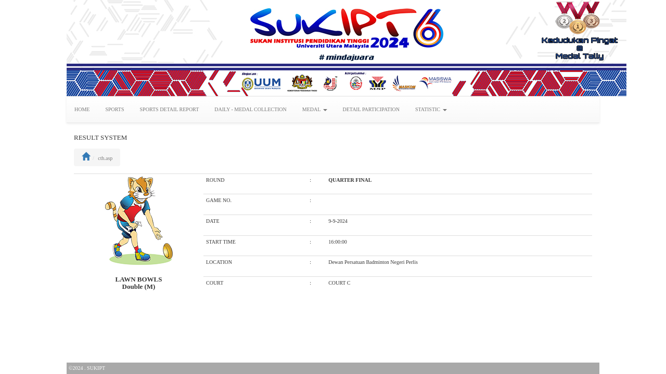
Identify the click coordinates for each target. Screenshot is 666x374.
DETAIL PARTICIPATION (371, 109)
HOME (81, 109)
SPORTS (114, 109)
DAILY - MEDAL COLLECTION (250, 109)
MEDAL (314, 109)
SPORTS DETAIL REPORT (169, 109)
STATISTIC (431, 109)
